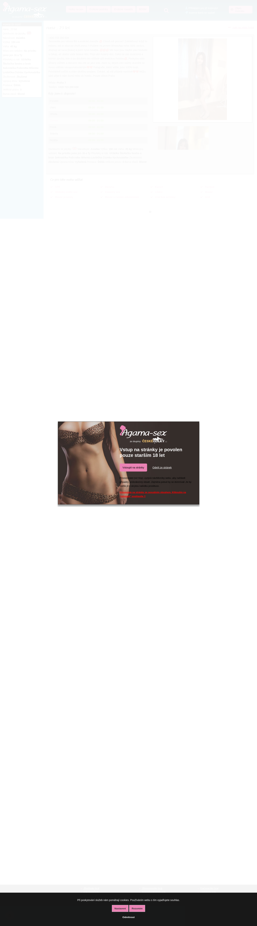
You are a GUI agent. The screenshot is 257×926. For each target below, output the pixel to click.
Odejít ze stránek (162, 467)
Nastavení (120, 908)
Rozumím (137, 908)
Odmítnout (128, 917)
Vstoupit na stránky (133, 467)
